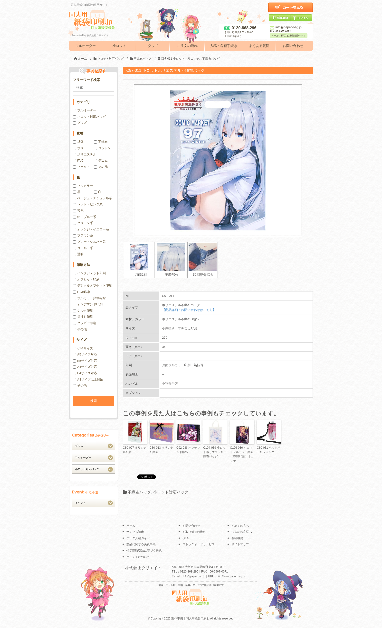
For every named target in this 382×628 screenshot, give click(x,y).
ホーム (130, 526)
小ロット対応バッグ (170, 492)
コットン (102, 148)
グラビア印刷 (84, 323)
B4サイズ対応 (85, 373)
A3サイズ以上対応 (88, 379)
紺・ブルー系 (84, 217)
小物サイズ (83, 348)
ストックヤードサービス (198, 544)
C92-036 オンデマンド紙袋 (188, 450)
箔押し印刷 (83, 317)
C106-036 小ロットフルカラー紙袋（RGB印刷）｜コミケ (242, 454)
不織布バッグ (139, 492)
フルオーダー (85, 46)
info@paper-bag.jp (286, 27)
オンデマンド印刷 (88, 304)
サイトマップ (240, 544)
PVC (78, 160)
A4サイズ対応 (85, 367)
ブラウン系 (83, 235)
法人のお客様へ (241, 532)
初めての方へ (240, 526)
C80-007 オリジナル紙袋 (134, 450)
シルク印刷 (83, 310)
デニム (101, 160)
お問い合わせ (293, 46)
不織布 (101, 142)
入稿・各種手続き (223, 46)
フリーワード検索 (86, 80)
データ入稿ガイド (138, 538)
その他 (101, 167)
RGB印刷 (81, 292)
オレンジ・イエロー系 (91, 229)
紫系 (78, 210)
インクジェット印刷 (89, 273)
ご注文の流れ (187, 46)
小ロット (119, 46)
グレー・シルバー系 (89, 242)
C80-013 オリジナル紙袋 (161, 450)
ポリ (78, 148)
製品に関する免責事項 (141, 544)
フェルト (81, 167)
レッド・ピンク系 (88, 204)
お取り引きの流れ (194, 532)
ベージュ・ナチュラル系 (92, 198)
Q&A (185, 538)
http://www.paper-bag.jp (231, 576)
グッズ (153, 46)
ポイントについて (138, 557)
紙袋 (78, 142)
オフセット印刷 (86, 279)
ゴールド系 (83, 248)
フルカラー (83, 186)
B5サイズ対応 (85, 361)
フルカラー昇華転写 (89, 298)
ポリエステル (84, 154)
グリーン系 (83, 223)
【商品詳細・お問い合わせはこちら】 (189, 310)
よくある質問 (259, 46)
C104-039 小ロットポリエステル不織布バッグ (215, 452)
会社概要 (237, 538)
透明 (78, 254)
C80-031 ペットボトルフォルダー (268, 450)
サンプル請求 (135, 532)
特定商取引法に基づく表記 (144, 550)
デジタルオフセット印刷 (92, 285)
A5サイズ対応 (85, 354)
